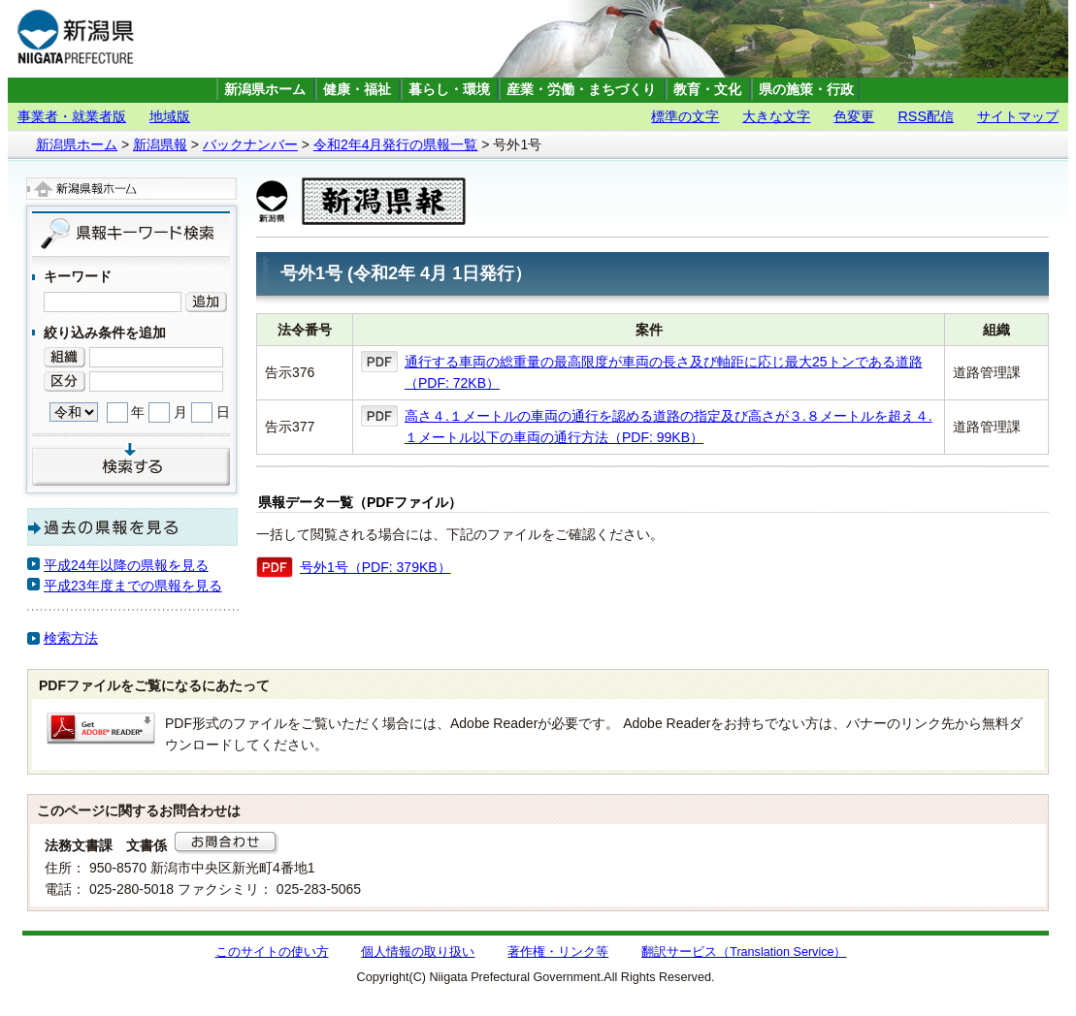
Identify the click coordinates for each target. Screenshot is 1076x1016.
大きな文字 (776, 116)
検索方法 (71, 638)
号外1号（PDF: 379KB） (375, 567)
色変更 (853, 116)
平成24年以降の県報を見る (126, 565)
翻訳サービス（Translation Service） (743, 952)
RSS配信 (925, 116)
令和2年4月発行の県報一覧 (395, 144)
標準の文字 (685, 116)
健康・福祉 (357, 89)
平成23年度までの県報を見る (133, 585)
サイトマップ (1018, 116)
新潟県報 (160, 144)
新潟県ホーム (265, 89)
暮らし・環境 (449, 89)
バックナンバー (250, 144)
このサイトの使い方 (272, 952)
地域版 (169, 116)
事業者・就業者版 (71, 116)
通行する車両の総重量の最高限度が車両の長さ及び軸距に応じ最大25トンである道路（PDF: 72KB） (664, 372)
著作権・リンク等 (557, 952)
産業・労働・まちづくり (581, 89)
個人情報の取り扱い (417, 952)
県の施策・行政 (806, 89)
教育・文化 (707, 89)
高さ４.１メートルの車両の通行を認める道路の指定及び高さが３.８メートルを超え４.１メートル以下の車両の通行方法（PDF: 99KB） (668, 426)
